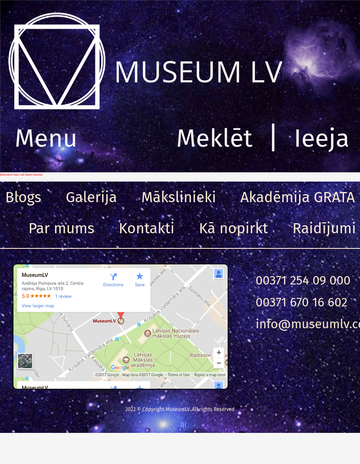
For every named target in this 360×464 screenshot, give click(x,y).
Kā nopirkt (233, 228)
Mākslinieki (179, 197)
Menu (46, 138)
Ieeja (321, 138)
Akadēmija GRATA (297, 197)
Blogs (23, 197)
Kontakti (147, 228)
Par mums (62, 228)
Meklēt (214, 138)
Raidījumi (324, 228)
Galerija (91, 197)
